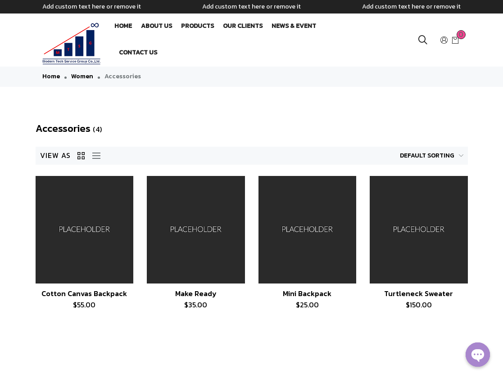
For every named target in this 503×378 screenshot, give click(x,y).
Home (51, 76)
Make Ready (196, 293)
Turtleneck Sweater (418, 293)
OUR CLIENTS (243, 26)
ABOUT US (156, 26)
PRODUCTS (197, 26)
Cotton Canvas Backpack (84, 293)
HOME (123, 26)
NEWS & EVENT (294, 26)
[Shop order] (413, 156)
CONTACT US (138, 52)
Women (82, 76)
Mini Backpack (307, 293)
